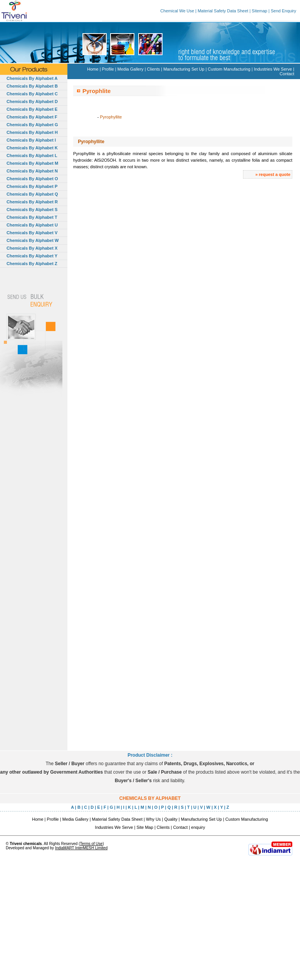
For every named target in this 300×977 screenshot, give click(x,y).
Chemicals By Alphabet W (33, 240)
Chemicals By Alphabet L (32, 155)
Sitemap (259, 10)
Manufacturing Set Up (183, 69)
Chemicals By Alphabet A (32, 78)
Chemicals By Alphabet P (32, 186)
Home (92, 69)
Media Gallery (130, 69)
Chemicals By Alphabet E (32, 109)
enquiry (198, 827)
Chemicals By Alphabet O (32, 178)
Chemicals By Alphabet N (32, 171)
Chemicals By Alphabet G (32, 124)
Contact (287, 73)
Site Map (144, 827)
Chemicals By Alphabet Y (32, 256)
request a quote (274, 174)
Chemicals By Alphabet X (32, 248)
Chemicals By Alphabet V (32, 232)
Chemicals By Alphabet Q (32, 194)
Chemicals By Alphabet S (32, 209)
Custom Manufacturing (229, 69)
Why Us (153, 819)
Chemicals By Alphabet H (32, 132)
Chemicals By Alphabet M (32, 163)
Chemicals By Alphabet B (32, 86)
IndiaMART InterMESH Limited (81, 848)
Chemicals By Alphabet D (32, 101)
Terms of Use (91, 844)
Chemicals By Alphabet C (32, 93)
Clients (153, 69)
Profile (108, 69)
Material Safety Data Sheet (223, 10)
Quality (171, 819)
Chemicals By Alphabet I (31, 140)
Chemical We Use (177, 10)
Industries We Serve (273, 69)
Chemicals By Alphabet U (32, 225)
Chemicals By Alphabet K (32, 147)
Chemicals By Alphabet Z (32, 263)
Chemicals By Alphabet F (32, 117)
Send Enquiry (283, 10)
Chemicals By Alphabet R (32, 201)
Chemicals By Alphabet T (32, 217)
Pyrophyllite (111, 117)
